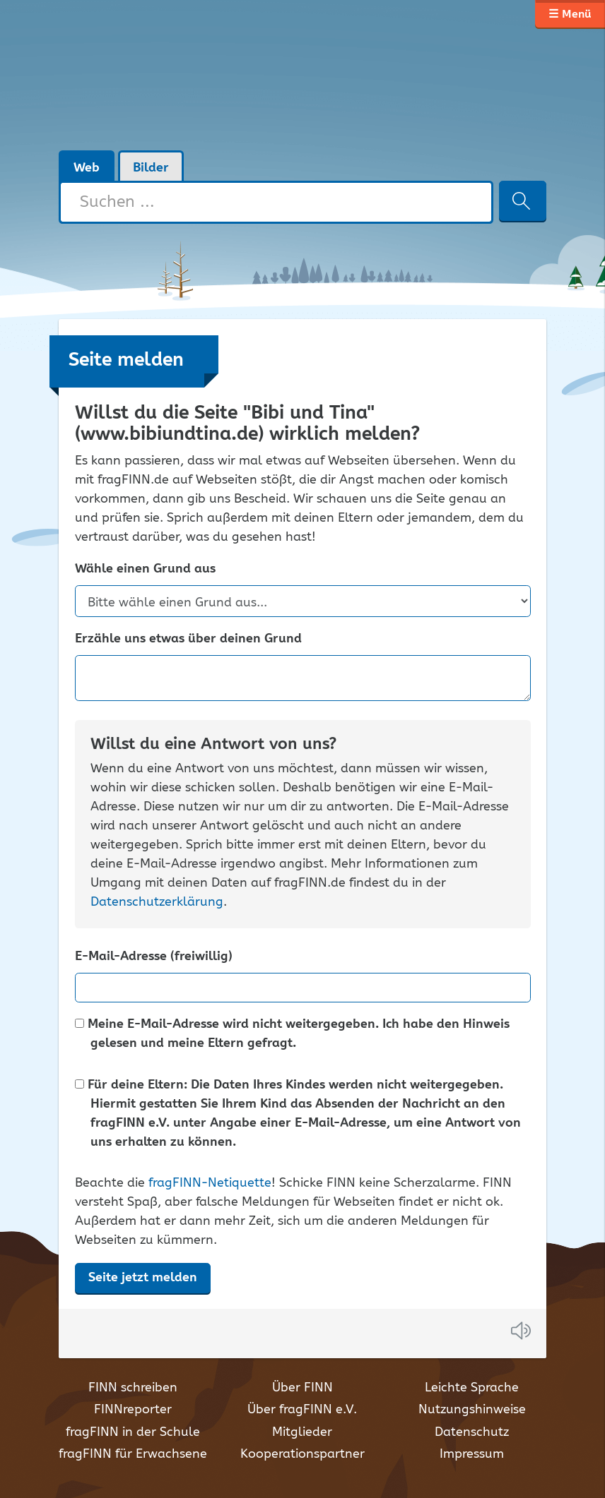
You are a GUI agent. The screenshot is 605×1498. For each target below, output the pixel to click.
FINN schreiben (132, 1388)
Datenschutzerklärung (156, 902)
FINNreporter (133, 1410)
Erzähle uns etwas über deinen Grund (188, 639)
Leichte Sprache (472, 1388)
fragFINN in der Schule (133, 1432)
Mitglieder (302, 1432)
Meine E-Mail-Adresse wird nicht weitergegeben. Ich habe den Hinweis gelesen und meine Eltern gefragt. (292, 1034)
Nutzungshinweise (472, 1410)
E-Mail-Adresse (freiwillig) (154, 956)
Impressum (472, 1454)
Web (87, 168)
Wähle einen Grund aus (145, 569)
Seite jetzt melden (142, 1278)
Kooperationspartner (302, 1454)
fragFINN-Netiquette (209, 1183)
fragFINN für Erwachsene (133, 1454)
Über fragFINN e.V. (302, 1410)
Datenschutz (472, 1432)
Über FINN (302, 1388)
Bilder (151, 168)
